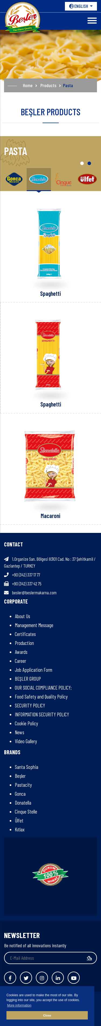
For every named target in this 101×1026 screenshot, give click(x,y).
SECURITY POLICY (30, 705)
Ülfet (19, 820)
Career (20, 661)
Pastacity (23, 785)
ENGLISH (79, 6)
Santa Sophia (26, 767)
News (19, 732)
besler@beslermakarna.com (34, 592)
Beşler (20, 776)
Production (24, 643)
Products (48, 85)
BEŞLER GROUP (28, 679)
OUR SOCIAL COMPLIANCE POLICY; (43, 687)
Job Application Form (33, 670)
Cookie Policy (26, 723)
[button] (82, 163)
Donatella (23, 802)
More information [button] (19, 1005)
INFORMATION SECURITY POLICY (42, 714)
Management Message (34, 625)
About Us (22, 616)
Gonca (20, 794)
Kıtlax (20, 829)
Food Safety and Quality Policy (41, 696)
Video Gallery (26, 741)
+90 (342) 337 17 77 (26, 574)
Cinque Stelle (26, 811)
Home (28, 85)
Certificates (25, 634)
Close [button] (47, 1015)
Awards (21, 652)
